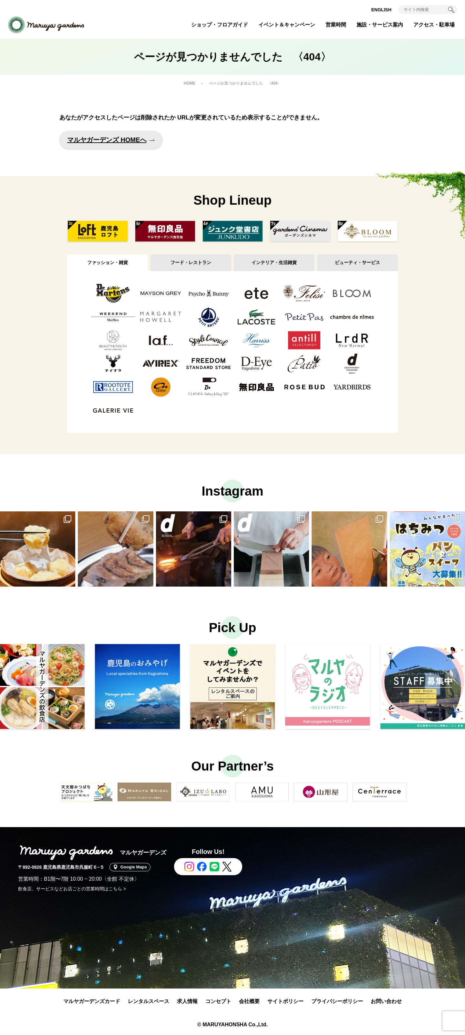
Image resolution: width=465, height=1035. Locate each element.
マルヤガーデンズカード (91, 1001)
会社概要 (249, 1001)
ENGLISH (381, 9)
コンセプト (218, 1001)
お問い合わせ (386, 1001)
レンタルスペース (148, 1001)
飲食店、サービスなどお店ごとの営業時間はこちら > (72, 888)
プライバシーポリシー (337, 1001)
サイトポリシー (285, 1001)
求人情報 (187, 1001)
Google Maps (135, 867)
